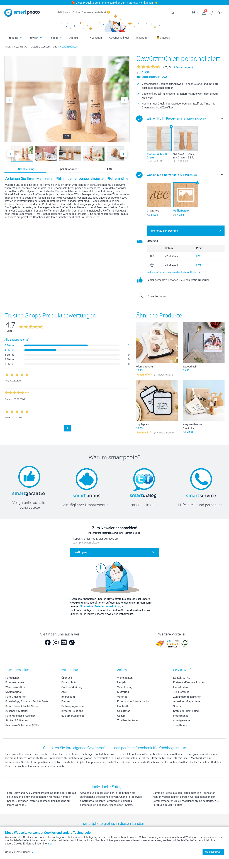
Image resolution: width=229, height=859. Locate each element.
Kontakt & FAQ (181, 677)
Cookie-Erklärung (71, 687)
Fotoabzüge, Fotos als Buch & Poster (27, 701)
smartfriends (180, 715)
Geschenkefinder (119, 37)
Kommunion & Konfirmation (133, 701)
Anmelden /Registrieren (187, 701)
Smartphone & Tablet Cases (21, 706)
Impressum (68, 696)
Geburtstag (123, 711)
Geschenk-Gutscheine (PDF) (22, 725)
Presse (65, 701)
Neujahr (121, 682)
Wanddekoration (15, 687)
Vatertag (122, 696)
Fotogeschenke (14, 682)
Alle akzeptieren (212, 852)
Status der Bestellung (186, 711)
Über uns (66, 677)
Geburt (121, 715)
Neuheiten (96, 37)
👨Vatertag (163, 37)
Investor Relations (72, 711)
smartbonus (180, 725)
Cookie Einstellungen (19, 852)
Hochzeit (122, 706)
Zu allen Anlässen (127, 720)
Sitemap (178, 706)
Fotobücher (12, 677)
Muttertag (123, 692)
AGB (64, 692)
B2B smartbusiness (72, 715)
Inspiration (142, 37)
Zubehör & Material (16, 711)
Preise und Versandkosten (188, 682)
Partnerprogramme (72, 706)
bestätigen (80, 552)
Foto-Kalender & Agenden (20, 715)
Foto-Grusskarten (15, 696)
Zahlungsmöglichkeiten (187, 696)
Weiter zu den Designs (164, 230)
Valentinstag (124, 687)
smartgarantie (181, 720)
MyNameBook (13, 692)
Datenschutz (68, 682)
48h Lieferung (181, 692)
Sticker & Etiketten (16, 720)
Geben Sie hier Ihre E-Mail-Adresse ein (95, 538)
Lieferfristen (180, 687)
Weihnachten (125, 677)
